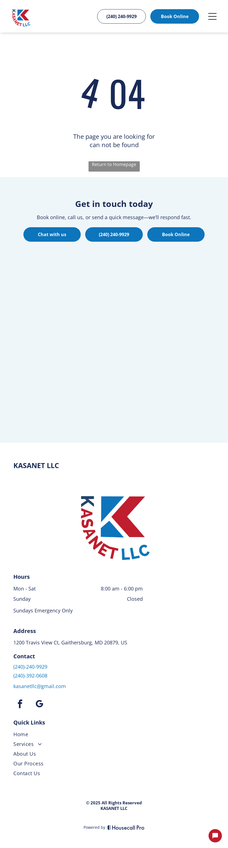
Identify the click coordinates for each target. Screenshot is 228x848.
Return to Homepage (114, 164)
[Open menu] (212, 16)
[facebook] (19, 705)
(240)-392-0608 (30, 675)
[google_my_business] (39, 705)
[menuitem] (114, 735)
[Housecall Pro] (125, 827)
